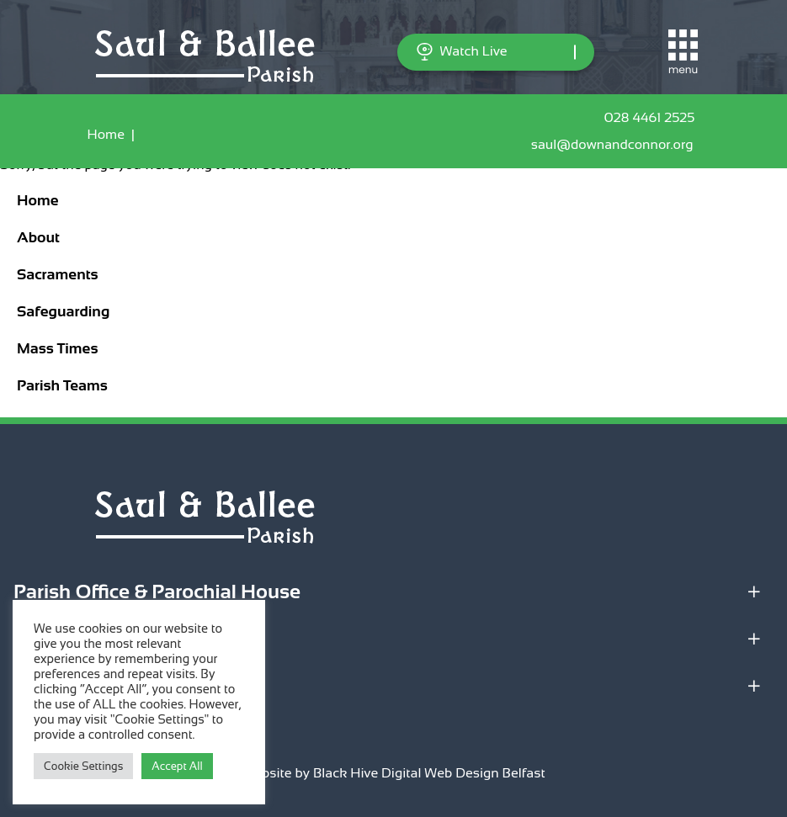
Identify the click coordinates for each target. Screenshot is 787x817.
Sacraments (57, 274)
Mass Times (57, 348)
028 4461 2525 (652, 118)
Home (106, 134)
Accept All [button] (177, 766)
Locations (57, 638)
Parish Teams (62, 385)
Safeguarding (63, 311)
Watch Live (462, 52)
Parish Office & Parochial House (156, 591)
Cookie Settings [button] (83, 766)
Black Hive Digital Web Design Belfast (429, 773)
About (38, 237)
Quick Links (67, 685)
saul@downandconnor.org (615, 144)
